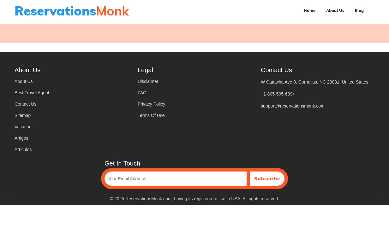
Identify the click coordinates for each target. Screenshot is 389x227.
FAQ (142, 92)
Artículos (23, 149)
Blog (359, 11)
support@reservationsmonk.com (293, 105)
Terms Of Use (151, 115)
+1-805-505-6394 (278, 93)
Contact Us (25, 104)
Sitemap (23, 115)
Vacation (23, 126)
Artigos (21, 138)
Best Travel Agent (32, 92)
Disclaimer (148, 81)
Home (309, 11)
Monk (72, 11)
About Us (335, 11)
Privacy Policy (151, 104)
